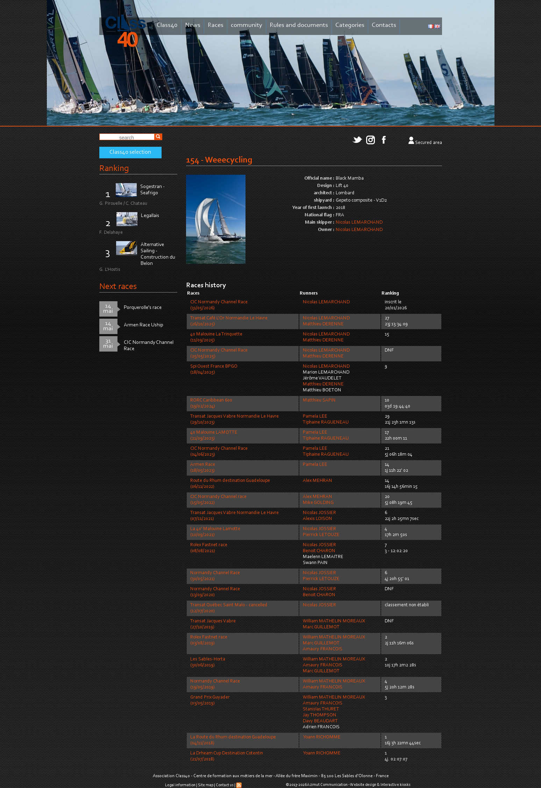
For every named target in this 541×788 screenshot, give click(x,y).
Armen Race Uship (143, 325)
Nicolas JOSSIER (319, 513)
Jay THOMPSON (319, 715)
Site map (205, 785)
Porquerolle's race (143, 307)
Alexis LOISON (317, 518)
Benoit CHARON (319, 551)
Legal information (180, 785)
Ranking (114, 168)
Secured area (428, 142)
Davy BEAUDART (320, 721)
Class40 (167, 25)
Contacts (384, 25)
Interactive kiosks (395, 785)
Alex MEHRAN (317, 480)
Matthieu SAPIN (319, 400)
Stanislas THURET (321, 709)
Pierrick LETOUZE (321, 535)
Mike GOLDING (318, 502)
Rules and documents (299, 25)
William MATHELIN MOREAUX (334, 621)
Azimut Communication (327, 785)
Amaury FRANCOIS (322, 649)
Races (215, 25)
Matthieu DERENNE (323, 324)
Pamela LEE (315, 416)
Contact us (225, 785)
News (192, 25)
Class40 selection (130, 152)
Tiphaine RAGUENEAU (326, 422)
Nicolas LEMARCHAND (359, 222)
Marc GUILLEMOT (321, 627)
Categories (349, 25)
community (246, 25)
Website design (363, 785)
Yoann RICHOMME (322, 737)
